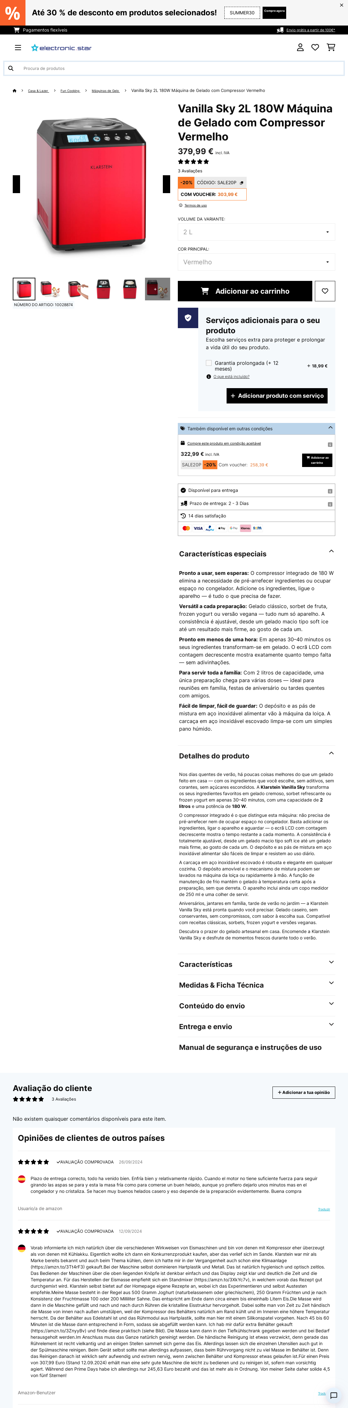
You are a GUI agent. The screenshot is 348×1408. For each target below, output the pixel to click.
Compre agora (264, 13)
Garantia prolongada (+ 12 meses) (247, 366)
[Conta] (300, 47)
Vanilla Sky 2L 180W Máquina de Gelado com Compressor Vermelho (221, 90)
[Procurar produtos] (174, 68)
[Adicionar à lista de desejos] (325, 291)
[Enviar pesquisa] (10, 68)
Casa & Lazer (42, 90)
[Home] (21, 90)
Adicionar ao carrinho (245, 291)
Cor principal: (193, 249)
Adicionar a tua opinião (295, 1103)
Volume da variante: (201, 219)
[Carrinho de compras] (331, 47)
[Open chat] (334, 1396)
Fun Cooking (80, 90)
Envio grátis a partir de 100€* (304, 30)
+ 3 (158, 289)
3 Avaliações (190, 170)
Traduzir (320, 1222)
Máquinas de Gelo (123, 90)
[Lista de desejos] (315, 47)
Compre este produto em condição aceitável (233, 443)
